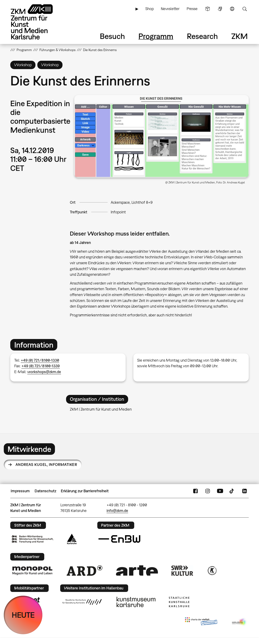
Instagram (207, 491)
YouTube (220, 491)
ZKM (239, 36)
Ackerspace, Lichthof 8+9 (132, 202)
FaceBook (195, 491)
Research (202, 36)
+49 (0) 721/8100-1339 (40, 366)
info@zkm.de (117, 510)
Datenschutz (45, 491)
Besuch (112, 36)
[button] (161, 136)
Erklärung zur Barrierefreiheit (85, 491)
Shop (149, 8)
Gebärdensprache (220, 9)
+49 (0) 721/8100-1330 (40, 360)
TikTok (232, 491)
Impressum (20, 491)
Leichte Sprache (207, 9)
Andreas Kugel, (46, 464)
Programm (155, 36)
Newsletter (170, 8)
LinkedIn (244, 491)
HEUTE (23, 614)
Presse (192, 8)
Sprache (232, 9)
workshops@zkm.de (44, 372)
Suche (244, 9)
